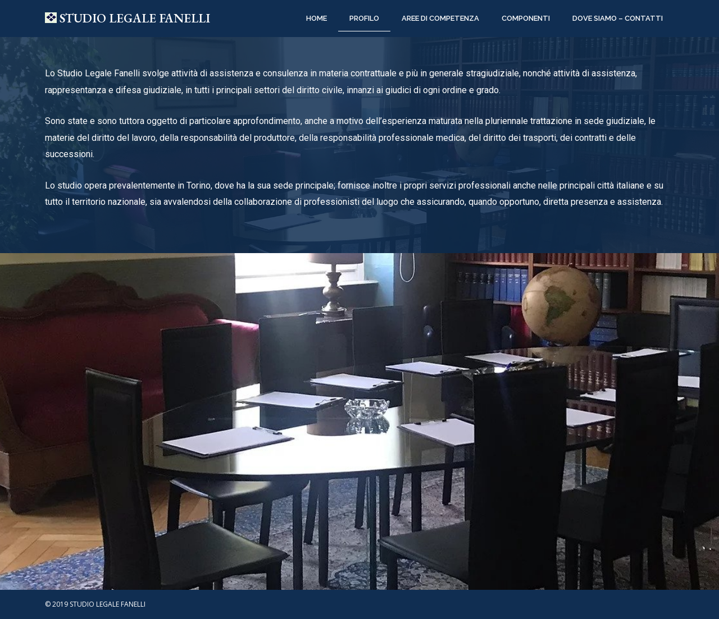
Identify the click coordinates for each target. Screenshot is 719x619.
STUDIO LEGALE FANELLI (135, 18)
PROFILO (364, 18)
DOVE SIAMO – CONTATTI (617, 18)
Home (316, 18)
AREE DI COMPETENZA (440, 18)
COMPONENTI (526, 18)
